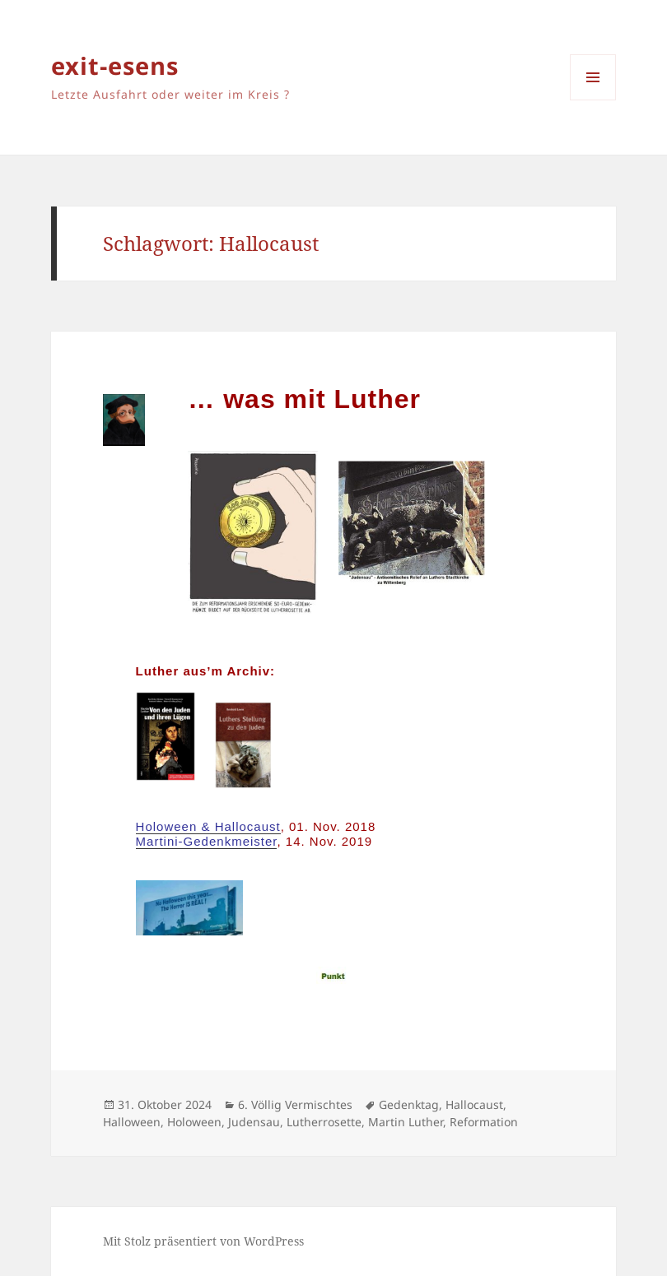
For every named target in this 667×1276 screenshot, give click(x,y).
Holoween (194, 1122)
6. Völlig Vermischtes (295, 1104)
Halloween (132, 1122)
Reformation (484, 1122)
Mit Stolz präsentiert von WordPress (203, 1241)
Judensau (254, 1122)
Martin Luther (405, 1122)
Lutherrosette (324, 1122)
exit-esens (115, 65)
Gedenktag (409, 1104)
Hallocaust (474, 1104)
